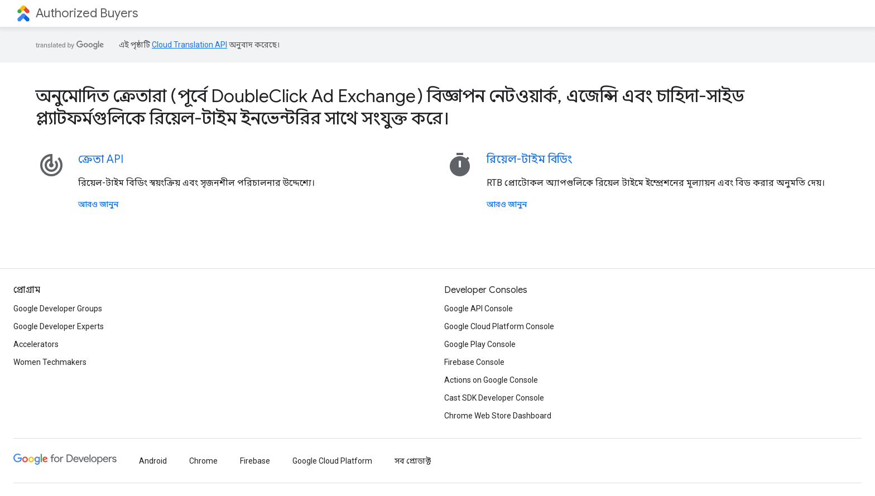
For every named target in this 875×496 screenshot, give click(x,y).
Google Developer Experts (58, 326)
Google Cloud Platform (332, 460)
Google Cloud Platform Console (499, 326)
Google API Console (478, 308)
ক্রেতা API (100, 159)
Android (153, 460)
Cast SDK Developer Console (494, 397)
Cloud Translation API (189, 44)
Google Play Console (480, 344)
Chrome (203, 460)
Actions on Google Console (491, 379)
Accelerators (36, 344)
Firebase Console (474, 362)
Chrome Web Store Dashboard (497, 415)
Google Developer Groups (57, 308)
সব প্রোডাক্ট (413, 460)
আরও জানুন (98, 204)
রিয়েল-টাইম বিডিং (529, 159)
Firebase (255, 460)
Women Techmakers (49, 362)
